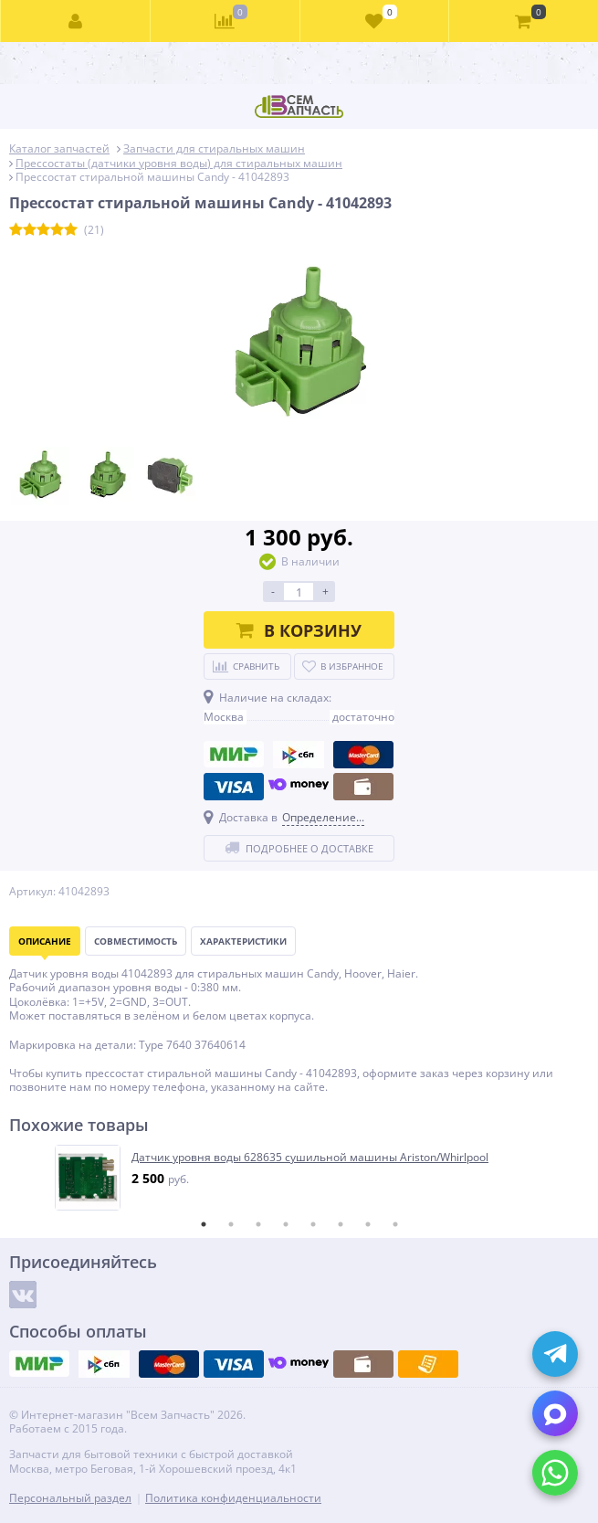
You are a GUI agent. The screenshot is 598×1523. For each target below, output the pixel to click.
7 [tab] (368, 1224)
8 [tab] (395, 1224)
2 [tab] (231, 1224)
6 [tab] (340, 1224)
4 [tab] (286, 1224)
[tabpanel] (300, 1178)
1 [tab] (203, 1224)
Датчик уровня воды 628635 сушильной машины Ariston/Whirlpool (309, 1157)
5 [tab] (313, 1224)
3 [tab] (258, 1224)
